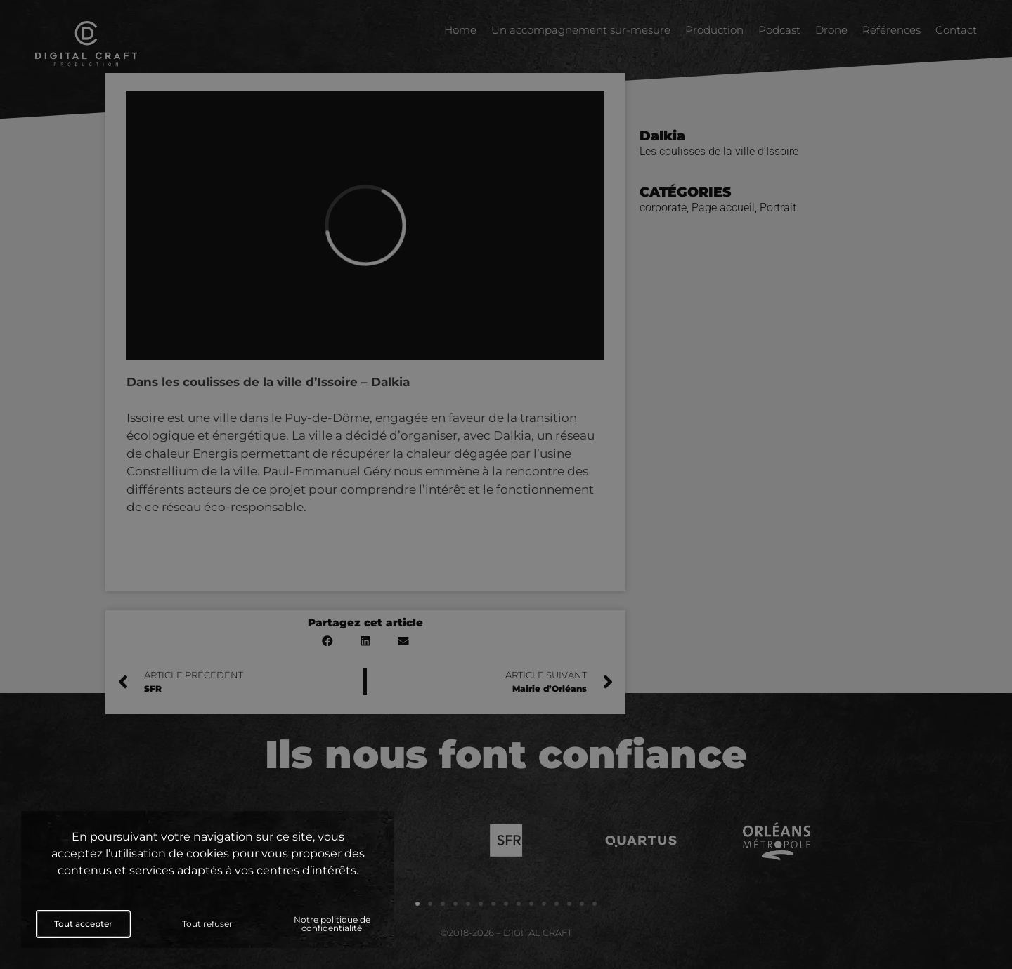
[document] (506, 484)
